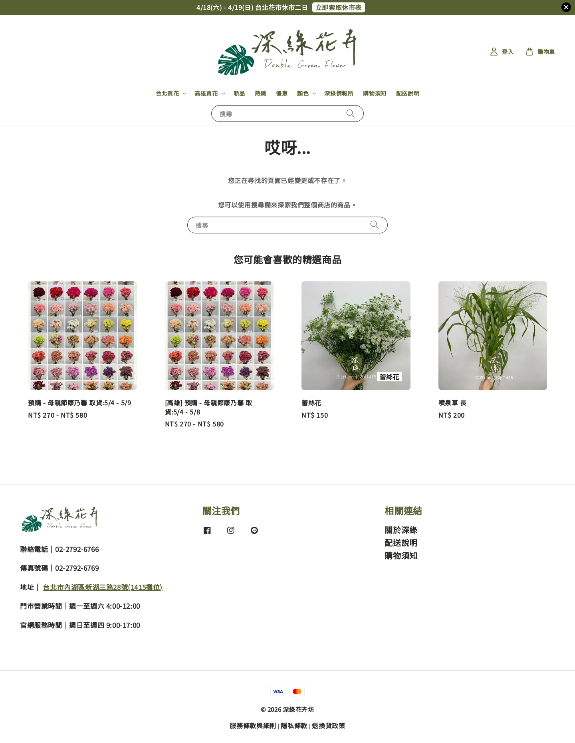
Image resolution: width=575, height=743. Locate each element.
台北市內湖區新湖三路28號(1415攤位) (103, 587)
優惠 (282, 93)
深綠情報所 (338, 93)
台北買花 (167, 93)
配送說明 (407, 93)
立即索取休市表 (338, 7)
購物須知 (374, 93)
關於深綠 (401, 530)
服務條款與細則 (253, 725)
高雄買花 (206, 93)
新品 (239, 93)
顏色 (303, 93)
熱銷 (260, 93)
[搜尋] (350, 113)
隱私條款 (294, 725)
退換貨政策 (328, 725)
